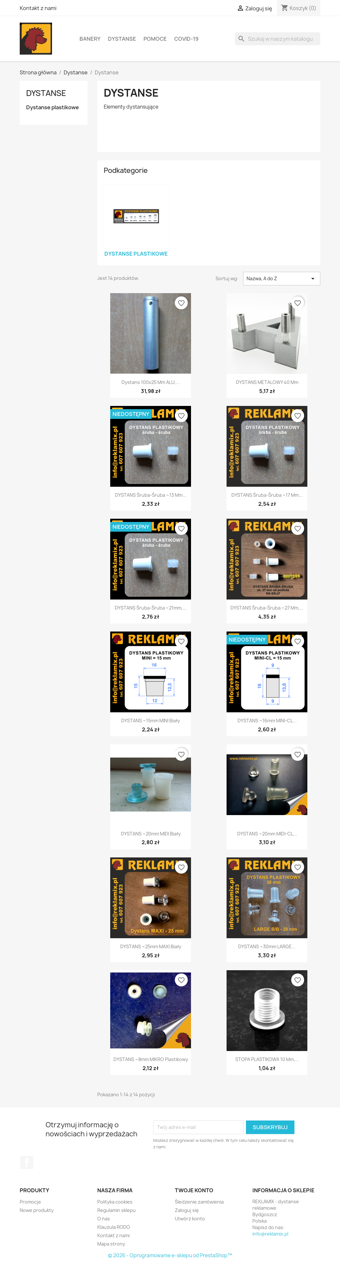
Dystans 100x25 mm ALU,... (151, 382)
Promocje (30, 1202)
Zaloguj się (187, 1210)
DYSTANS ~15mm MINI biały (150, 720)
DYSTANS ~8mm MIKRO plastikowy (150, 1059)
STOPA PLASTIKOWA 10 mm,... (267, 1059)
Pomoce (155, 38)
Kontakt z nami (38, 8)
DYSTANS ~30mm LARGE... (267, 946)
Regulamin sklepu (116, 1210)
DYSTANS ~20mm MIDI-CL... (267, 834)
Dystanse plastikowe (52, 107)
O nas (103, 1219)
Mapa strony (111, 1244)
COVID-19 (186, 38)
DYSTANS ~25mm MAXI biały (150, 946)
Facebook (26, 1162)
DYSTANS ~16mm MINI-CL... (267, 720)
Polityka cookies (115, 1202)
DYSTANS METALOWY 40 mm (267, 382)
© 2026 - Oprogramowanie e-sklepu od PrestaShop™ (170, 1255)
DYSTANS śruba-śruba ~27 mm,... (266, 608)
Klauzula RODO (113, 1227)
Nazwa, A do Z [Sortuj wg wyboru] (282, 278)
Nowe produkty (37, 1210)
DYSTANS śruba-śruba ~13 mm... (150, 495)
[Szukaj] (277, 38)
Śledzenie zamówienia (199, 1202)
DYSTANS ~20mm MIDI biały (151, 834)
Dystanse (122, 38)
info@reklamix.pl (270, 1234)
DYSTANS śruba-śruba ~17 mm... (267, 495)
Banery (90, 38)
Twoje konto (194, 1190)
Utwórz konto (190, 1219)
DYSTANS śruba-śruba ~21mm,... (150, 608)
